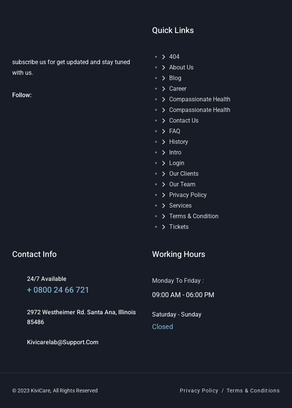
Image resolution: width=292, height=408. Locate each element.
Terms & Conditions (253, 391)
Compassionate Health (199, 99)
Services (180, 205)
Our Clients (183, 173)
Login (176, 163)
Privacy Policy (188, 194)
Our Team (182, 184)
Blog (175, 78)
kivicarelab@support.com (62, 342)
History (178, 141)
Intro (175, 152)
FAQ (174, 131)
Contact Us (183, 120)
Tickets (179, 226)
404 (174, 56)
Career (177, 88)
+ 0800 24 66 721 (58, 290)
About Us (181, 67)
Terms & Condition (194, 216)
